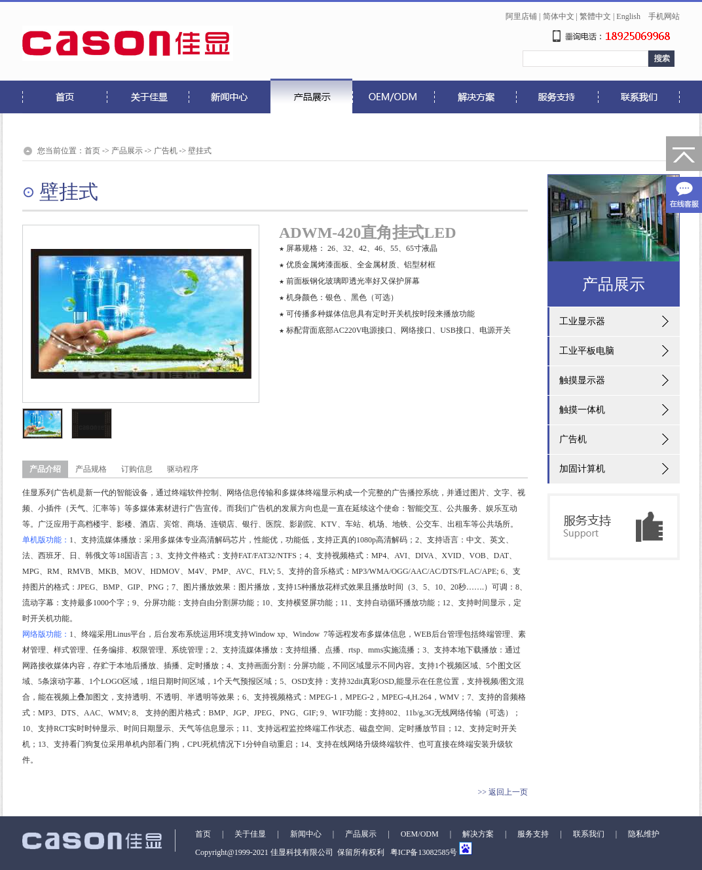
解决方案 (478, 834)
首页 (92, 150)
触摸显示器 (582, 380)
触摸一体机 (582, 410)
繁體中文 (595, 16)
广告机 (165, 150)
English (628, 16)
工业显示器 (582, 321)
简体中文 (558, 16)
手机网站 (664, 16)
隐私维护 (643, 834)
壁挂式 (200, 150)
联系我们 (588, 834)
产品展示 (127, 150)
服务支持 (533, 834)
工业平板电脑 (586, 351)
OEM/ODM (420, 834)
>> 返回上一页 (502, 792)
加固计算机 (582, 469)
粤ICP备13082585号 (423, 852)
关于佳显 (250, 834)
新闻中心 (306, 834)
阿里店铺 (521, 16)
